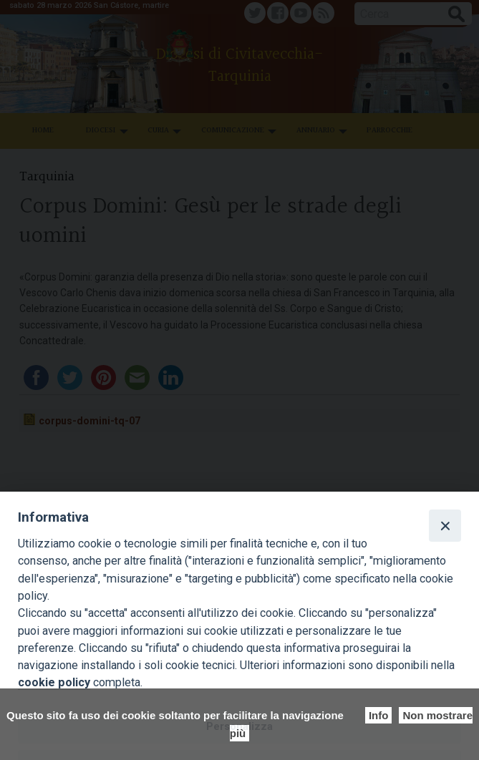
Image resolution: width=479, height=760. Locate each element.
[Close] (444, 525)
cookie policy (54, 682)
